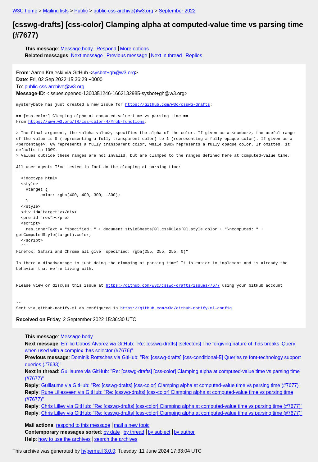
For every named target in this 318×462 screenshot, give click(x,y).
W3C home (24, 10)
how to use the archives (65, 439)
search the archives (116, 439)
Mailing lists (56, 10)
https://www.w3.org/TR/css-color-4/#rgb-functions (86, 122)
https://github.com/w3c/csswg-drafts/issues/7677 (163, 286)
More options (134, 48)
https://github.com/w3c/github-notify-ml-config (176, 308)
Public (81, 10)
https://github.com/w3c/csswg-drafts (167, 105)
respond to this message (83, 425)
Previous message (127, 55)
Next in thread (166, 55)
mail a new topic (132, 425)
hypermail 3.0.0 (98, 451)
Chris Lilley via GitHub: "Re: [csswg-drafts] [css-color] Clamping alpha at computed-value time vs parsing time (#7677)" (171, 406)
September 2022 (177, 10)
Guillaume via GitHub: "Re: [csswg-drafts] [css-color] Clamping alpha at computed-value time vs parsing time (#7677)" (170, 385)
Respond (106, 48)
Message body (77, 48)
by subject (159, 432)
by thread (134, 432)
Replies (194, 55)
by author (184, 432)
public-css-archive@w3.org (123, 10)
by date (111, 432)
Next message (87, 55)
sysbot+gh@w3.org (113, 72)
